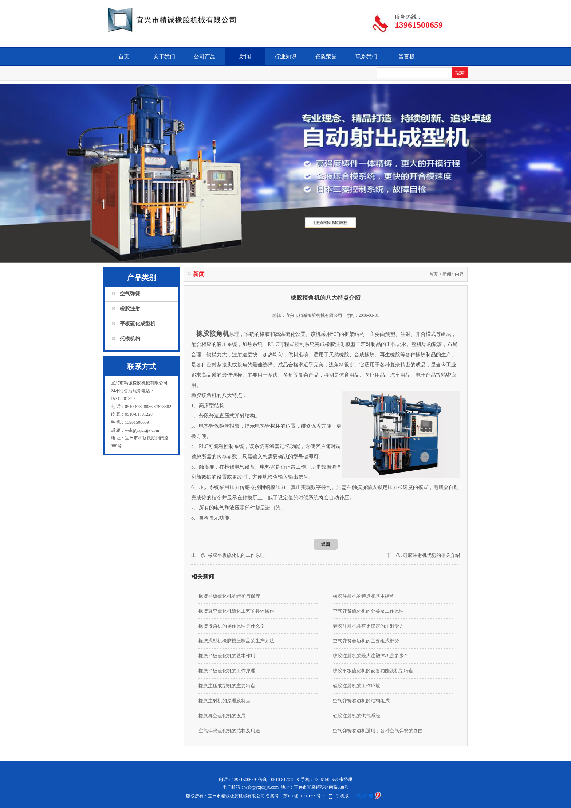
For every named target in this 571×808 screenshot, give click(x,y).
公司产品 (205, 56)
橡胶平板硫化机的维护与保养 (229, 596)
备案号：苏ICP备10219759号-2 (295, 796)
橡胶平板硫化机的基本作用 (226, 656)
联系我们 (366, 56)
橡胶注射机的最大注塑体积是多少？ (371, 656)
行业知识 (285, 56)
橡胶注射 (130, 308)
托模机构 (130, 338)
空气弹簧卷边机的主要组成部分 (366, 641)
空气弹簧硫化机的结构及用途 (229, 730)
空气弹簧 (130, 293)
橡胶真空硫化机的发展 (222, 715)
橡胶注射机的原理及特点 (224, 700)
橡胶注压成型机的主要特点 (226, 685)
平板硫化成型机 (137, 323)
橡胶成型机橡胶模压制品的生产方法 (236, 641)
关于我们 (164, 56)
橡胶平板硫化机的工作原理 (236, 555)
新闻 (245, 56)
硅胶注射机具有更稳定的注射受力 (368, 626)
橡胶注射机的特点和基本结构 (363, 596)
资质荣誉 (326, 56)
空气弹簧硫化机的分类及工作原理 (368, 611)
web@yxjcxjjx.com (261, 787)
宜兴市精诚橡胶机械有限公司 (314, 315)
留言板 (406, 56)
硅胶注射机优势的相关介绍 (431, 555)
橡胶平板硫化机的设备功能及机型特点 (373, 670)
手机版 (342, 796)
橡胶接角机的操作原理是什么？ (231, 626)
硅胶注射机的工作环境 (356, 685)
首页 (123, 56)
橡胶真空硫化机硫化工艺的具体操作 (236, 611)
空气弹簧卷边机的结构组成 (361, 700)
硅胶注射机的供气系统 (356, 715)
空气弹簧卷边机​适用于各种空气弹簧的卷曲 (378, 730)
